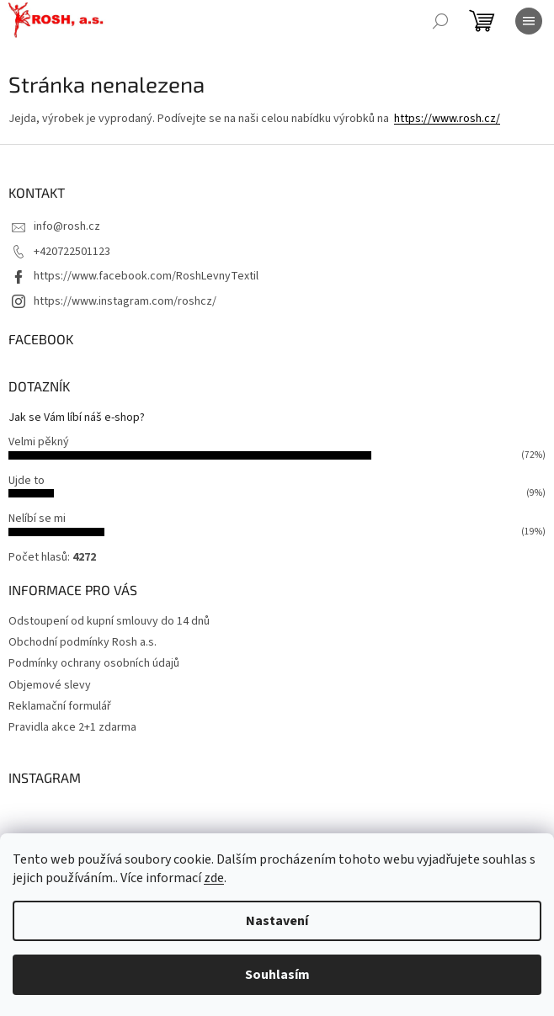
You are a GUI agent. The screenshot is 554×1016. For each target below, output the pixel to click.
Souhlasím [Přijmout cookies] (277, 974)
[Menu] (529, 21)
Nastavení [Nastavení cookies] (277, 921)
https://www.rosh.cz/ (447, 118)
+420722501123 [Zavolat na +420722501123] (72, 251)
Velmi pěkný (38, 442)
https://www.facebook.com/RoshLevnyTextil (146, 276)
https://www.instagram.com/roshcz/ (125, 301)
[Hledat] (440, 21)
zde (214, 878)
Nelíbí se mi (37, 518)
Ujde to (26, 480)
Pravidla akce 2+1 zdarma (72, 727)
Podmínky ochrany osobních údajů (93, 663)
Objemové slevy (49, 685)
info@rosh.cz (67, 226)
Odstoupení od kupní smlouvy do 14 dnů (109, 621)
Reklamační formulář (59, 706)
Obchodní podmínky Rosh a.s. (82, 642)
